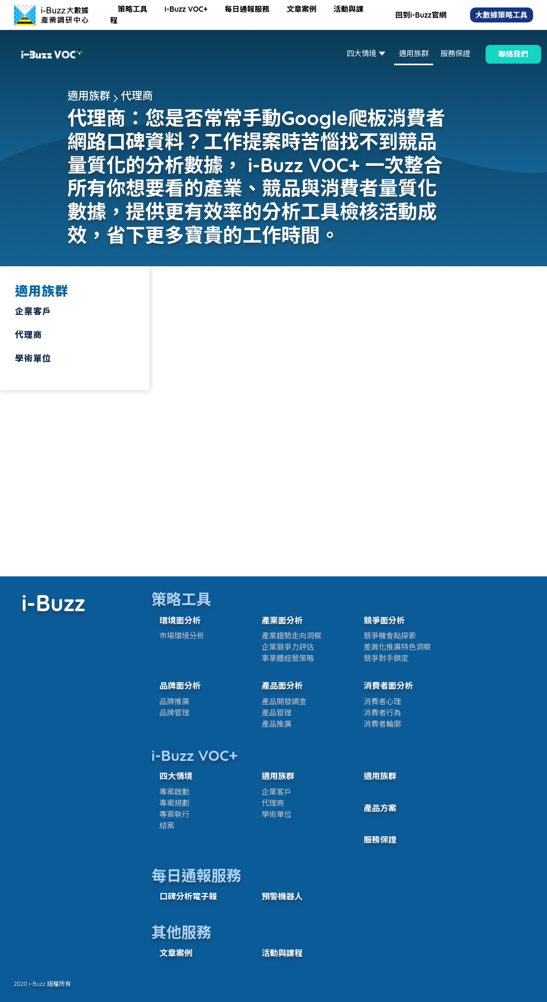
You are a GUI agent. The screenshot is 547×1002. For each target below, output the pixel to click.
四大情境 (367, 53)
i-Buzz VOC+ (187, 9)
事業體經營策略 (288, 658)
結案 (167, 825)
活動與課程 (282, 953)
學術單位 (277, 814)
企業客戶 (277, 792)
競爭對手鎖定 (386, 658)
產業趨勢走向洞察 (292, 636)
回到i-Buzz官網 (421, 15)
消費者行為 (382, 713)
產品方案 (380, 808)
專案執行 (175, 814)
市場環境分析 (182, 636)
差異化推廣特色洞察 (397, 647)
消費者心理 (382, 701)
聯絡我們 (513, 54)
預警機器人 (282, 896)
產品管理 (277, 713)
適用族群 (414, 53)
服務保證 (455, 53)
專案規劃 (175, 803)
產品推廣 (277, 724)
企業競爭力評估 (288, 647)
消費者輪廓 (382, 724)
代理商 (273, 803)
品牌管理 (175, 713)
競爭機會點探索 (390, 636)
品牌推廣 (175, 701)
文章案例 (302, 9)
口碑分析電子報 (188, 896)
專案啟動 (175, 792)
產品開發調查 (284, 701)
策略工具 (134, 9)
